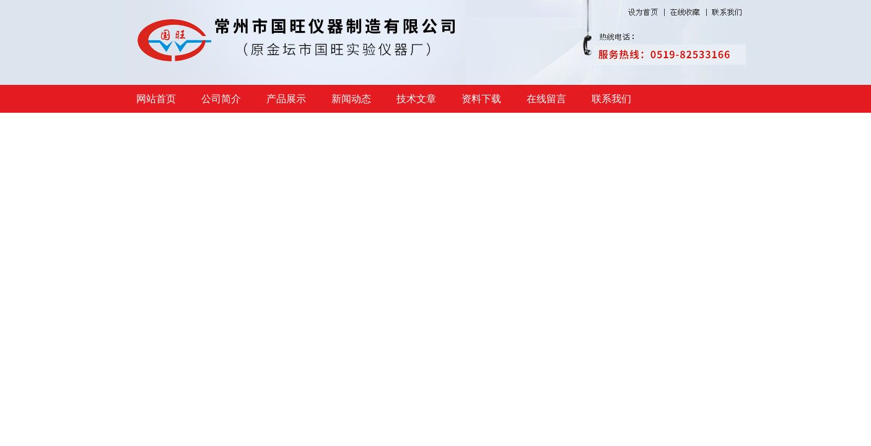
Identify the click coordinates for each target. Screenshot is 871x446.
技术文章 (416, 99)
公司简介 (221, 99)
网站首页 (156, 99)
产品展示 (286, 99)
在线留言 (546, 99)
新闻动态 (351, 99)
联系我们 (611, 99)
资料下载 (481, 99)
